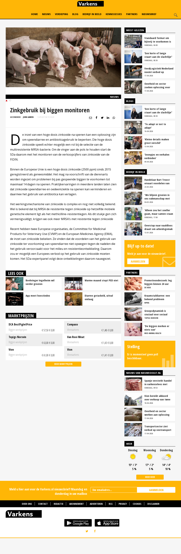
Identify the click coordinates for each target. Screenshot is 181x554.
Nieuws (46, 14)
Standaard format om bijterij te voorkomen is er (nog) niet (157, 55)
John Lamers (28, 133)
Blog (75, 14)
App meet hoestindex (38, 311)
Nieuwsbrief (149, 14)
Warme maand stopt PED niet (101, 296)
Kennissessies (114, 14)
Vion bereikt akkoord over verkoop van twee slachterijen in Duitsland (158, 413)
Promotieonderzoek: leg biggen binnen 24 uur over (158, 298)
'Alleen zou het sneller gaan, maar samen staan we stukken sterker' (158, 227)
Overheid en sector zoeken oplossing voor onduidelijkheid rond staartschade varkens (157, 101)
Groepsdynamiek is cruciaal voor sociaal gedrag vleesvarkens (156, 328)
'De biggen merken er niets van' (156, 343)
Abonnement (76, 519)
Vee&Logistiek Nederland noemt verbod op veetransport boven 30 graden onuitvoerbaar (158, 86)
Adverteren (96, 519)
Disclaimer (153, 519)
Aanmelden (138, 277)
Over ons (27, 519)
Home (34, 14)
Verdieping (61, 14)
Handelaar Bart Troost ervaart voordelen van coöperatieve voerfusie (157, 197)
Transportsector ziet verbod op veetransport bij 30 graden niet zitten (158, 444)
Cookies (137, 519)
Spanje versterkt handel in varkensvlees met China (158, 398)
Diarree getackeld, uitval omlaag (99, 313)
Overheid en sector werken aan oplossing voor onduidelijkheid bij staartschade (157, 428)
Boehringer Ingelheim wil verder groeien (40, 298)
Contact (43, 519)
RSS (111, 519)
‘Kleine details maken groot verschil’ (156, 157)
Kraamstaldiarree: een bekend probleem (157, 313)
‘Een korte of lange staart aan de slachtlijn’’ (158, 70)
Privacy (123, 519)
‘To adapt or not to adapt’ (155, 141)
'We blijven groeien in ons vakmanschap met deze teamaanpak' (157, 212)
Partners (132, 14)
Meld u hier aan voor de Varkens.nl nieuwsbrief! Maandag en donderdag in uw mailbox (48, 507)
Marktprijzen (21, 331)
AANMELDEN (156, 506)
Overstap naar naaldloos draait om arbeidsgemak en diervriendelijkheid (158, 243)
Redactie (58, 519)
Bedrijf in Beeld (92, 14)
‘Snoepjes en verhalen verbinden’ (156, 172)
